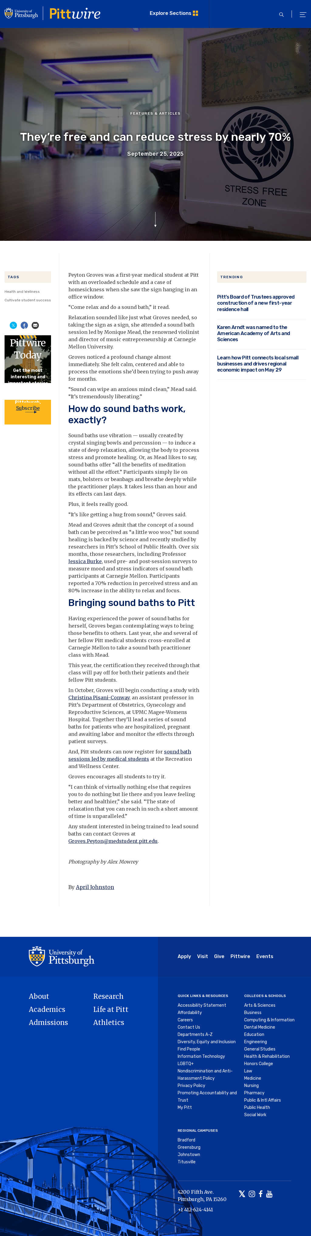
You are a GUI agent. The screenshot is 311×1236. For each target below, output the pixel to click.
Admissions (48, 1022)
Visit (202, 956)
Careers (185, 1020)
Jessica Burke (85, 561)
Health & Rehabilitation (267, 1056)
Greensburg (189, 1147)
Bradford (186, 1140)
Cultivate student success (28, 300)
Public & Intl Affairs (262, 1100)
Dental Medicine (259, 1027)
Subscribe (28, 408)
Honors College (258, 1063)
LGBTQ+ (186, 1063)
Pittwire (240, 956)
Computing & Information (269, 1020)
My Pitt (185, 1107)
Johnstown (189, 1154)
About (39, 996)
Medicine (252, 1078)
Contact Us (189, 1027)
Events (264, 956)
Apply (184, 956)
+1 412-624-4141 (195, 1210)
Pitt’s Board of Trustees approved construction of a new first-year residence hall (255, 303)
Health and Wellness (22, 291)
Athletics (108, 1022)
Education (254, 1034)
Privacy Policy (191, 1085)
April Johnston (95, 887)
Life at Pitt (110, 1009)
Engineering (255, 1041)
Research (108, 996)
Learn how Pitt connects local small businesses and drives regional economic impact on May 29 (257, 364)
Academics (47, 1009)
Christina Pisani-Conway (98, 697)
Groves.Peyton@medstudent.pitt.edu (113, 841)
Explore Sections (170, 13)
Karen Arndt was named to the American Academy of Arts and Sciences (253, 333)
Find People (189, 1049)
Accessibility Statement (202, 1005)
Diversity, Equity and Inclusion (207, 1041)
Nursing (251, 1085)
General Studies (259, 1049)
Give (219, 956)
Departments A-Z (195, 1034)
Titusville (187, 1162)
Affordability (190, 1012)
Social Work (255, 1114)
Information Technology (201, 1056)
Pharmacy (254, 1093)
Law (248, 1071)
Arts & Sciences (259, 1005)
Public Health (257, 1107)
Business (252, 1012)
